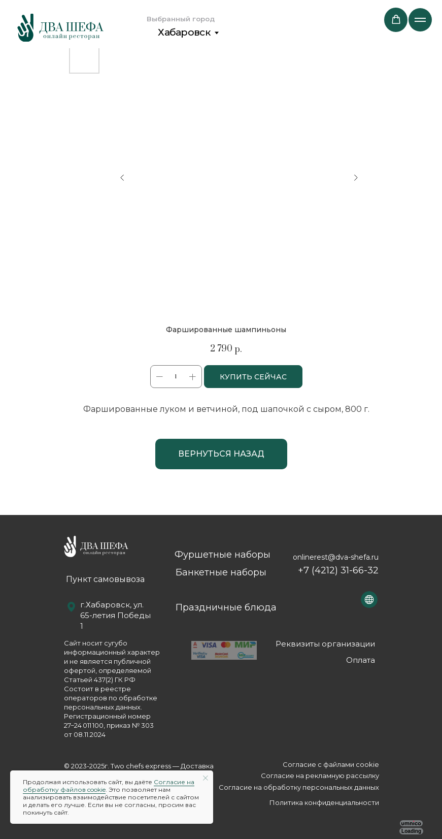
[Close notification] (205, 778)
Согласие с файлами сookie (331, 764)
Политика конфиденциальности (324, 802)
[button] (396, 19)
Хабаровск (184, 32)
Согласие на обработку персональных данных (299, 787)
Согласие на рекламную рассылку (320, 775)
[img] (60, 27)
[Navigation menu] (420, 20)
